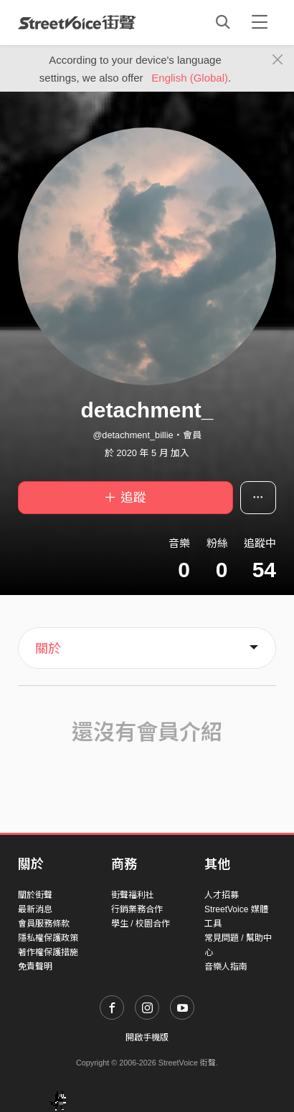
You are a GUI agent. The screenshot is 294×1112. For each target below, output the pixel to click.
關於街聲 (35, 895)
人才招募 (221, 895)
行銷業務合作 (137, 909)
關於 (48, 649)
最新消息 (35, 909)
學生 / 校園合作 (140, 924)
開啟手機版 (147, 1038)
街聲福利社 (132, 895)
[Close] (278, 60)
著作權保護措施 (48, 952)
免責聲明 (35, 967)
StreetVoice (77, 22)
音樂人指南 (225, 967)
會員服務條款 (44, 924)
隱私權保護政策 (48, 938)
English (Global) (189, 78)
